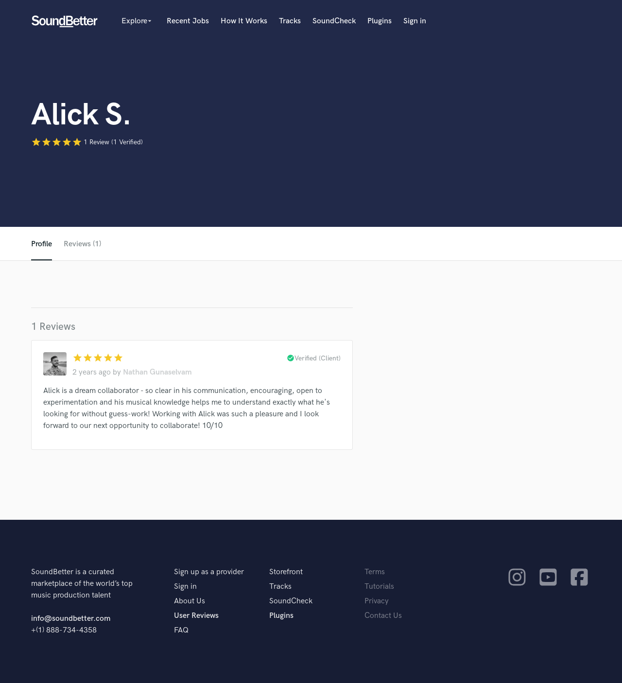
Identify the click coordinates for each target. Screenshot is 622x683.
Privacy (376, 601)
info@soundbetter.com (70, 618)
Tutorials (379, 586)
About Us (189, 601)
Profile (41, 244)
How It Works (244, 21)
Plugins (379, 21)
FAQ (181, 630)
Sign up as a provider (209, 572)
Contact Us (383, 615)
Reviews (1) (82, 244)
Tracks (290, 21)
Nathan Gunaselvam (157, 372)
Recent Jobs (188, 21)
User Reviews (196, 615)
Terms (374, 572)
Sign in (414, 21)
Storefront (286, 572)
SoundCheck (334, 21)
